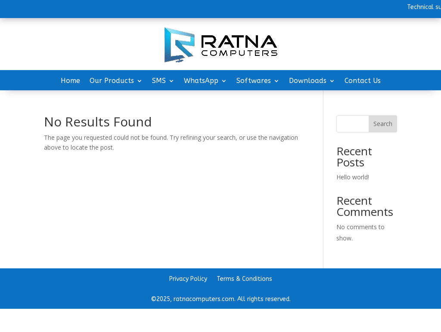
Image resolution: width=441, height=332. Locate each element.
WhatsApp (201, 81)
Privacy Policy (188, 279)
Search (382, 124)
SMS (159, 81)
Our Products (112, 81)
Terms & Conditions (244, 279)
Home (70, 81)
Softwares (253, 81)
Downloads (307, 81)
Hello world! (352, 177)
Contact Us (363, 81)
